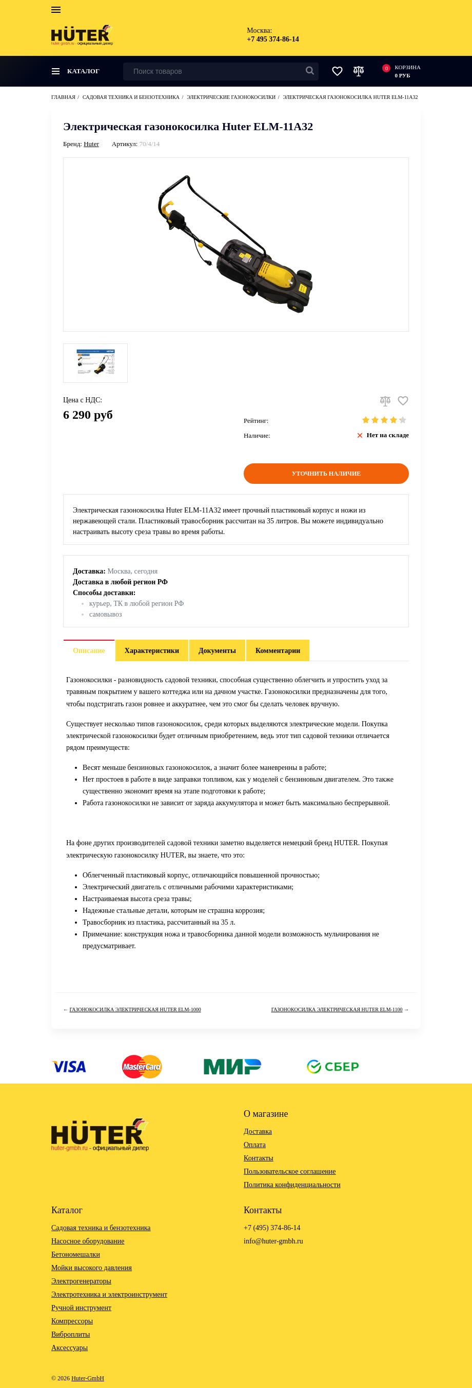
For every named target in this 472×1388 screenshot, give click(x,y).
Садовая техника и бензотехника (101, 1228)
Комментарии (278, 651)
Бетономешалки (75, 1254)
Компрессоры (72, 1321)
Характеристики (152, 651)
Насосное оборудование (88, 1241)
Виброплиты (70, 1334)
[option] (95, 363)
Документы (217, 651)
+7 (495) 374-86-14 (272, 1228)
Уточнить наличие (326, 473)
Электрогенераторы (81, 1281)
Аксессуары (69, 1348)
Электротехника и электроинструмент (109, 1294)
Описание (89, 651)
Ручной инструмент (81, 1308)
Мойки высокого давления (91, 1268)
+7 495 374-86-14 (273, 39)
